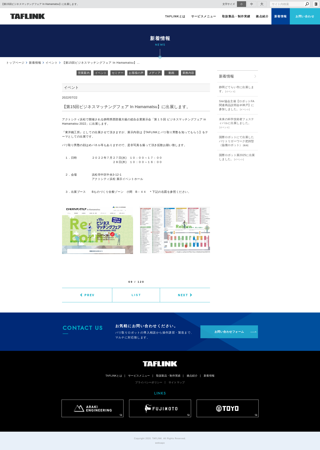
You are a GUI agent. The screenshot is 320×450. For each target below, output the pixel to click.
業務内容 (188, 72)
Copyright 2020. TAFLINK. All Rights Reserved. (160, 438)
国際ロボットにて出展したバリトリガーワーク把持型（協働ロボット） (236, 141)
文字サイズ (228, 4)
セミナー (117, 72)
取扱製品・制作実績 (236, 16)
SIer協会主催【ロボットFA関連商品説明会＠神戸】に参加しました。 (236, 105)
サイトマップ (177, 382)
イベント (101, 72)
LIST (136, 295)
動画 (171, 72)
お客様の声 (136, 72)
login (316, 4)
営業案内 (84, 72)
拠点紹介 (262, 16)
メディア (154, 72)
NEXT (183, 295)
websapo (160, 443)
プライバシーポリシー (148, 382)
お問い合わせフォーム (229, 331)
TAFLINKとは (175, 16)
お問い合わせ (305, 16)
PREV (89, 295)
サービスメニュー (203, 16)
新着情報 (280, 16)
